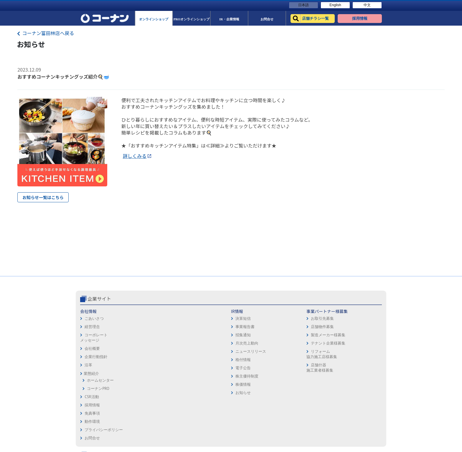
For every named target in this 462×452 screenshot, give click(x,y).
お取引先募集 (195, 318)
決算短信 (142, 318)
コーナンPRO (98, 388)
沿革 (88, 364)
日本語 (303, 5)
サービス (356, 319)
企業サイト (99, 298)
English (335, 5)
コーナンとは (360, 344)
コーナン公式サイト (316, 298)
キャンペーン (360, 311)
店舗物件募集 (195, 326)
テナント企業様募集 (201, 343)
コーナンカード (362, 336)
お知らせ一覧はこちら (43, 197)
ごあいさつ (94, 318)
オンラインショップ (309, 319)
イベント (299, 344)
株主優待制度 (145, 376)
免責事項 (241, 319)
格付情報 (142, 359)
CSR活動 (92, 396)
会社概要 (92, 348)
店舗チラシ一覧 (305, 311)
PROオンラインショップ (312, 327)
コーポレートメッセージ (94, 337)
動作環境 (241, 327)
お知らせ (142, 392)
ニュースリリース (149, 351)
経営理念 (92, 326)
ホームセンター (100, 380)
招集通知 (142, 334)
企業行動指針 (96, 356)
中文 (367, 5)
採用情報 (241, 311)
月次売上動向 (145, 343)
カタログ (356, 327)
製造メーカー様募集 (201, 334)
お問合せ (241, 344)
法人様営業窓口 (305, 336)
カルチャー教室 (305, 369)
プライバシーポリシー (252, 336)
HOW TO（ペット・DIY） (313, 352)
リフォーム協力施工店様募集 (194, 354)
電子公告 (142, 367)
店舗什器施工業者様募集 (192, 367)
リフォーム (301, 360)
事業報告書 (144, 326)
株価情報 (142, 384)
